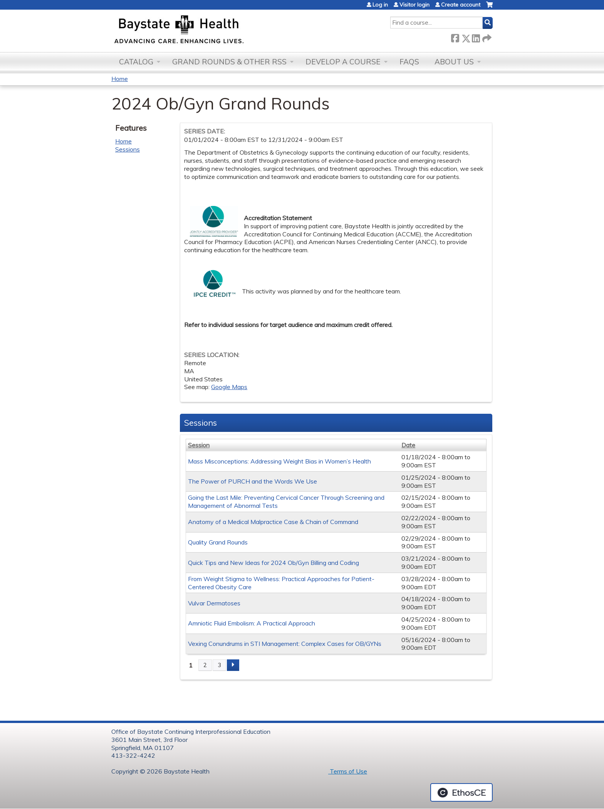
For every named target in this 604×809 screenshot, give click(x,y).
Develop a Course (343, 61)
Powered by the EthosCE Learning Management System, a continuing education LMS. (461, 792)
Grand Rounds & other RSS (229, 61)
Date (408, 445)
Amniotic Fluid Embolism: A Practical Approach (251, 623)
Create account (460, 4)
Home (119, 79)
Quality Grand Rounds (218, 542)
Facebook (455, 36)
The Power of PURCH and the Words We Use (252, 481)
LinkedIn (476, 36)
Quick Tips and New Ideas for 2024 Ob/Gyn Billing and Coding (273, 562)
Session (199, 445)
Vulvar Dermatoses (214, 603)
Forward (486, 36)
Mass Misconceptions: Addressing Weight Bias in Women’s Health (279, 461)
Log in (380, 4)
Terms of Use (347, 771)
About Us (454, 61)
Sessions (127, 149)
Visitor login (414, 4)
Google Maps (229, 387)
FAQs (409, 61)
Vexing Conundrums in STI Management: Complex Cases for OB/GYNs (284, 643)
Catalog (136, 61)
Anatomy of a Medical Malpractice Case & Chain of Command (273, 522)
